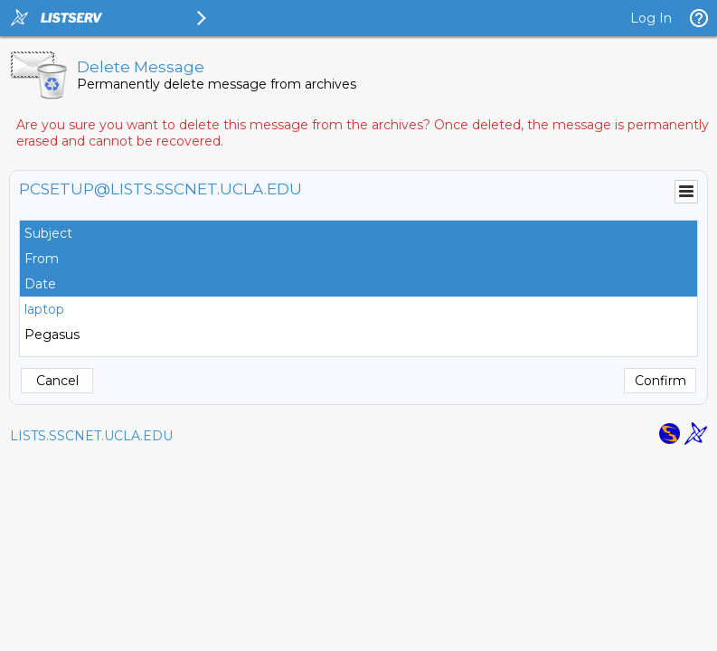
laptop (44, 309)
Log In (651, 18)
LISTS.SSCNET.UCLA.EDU (91, 436)
